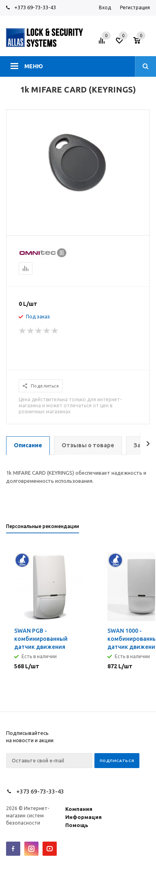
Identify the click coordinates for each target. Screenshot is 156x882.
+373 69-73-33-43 (35, 7)
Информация (83, 817)
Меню (33, 66)
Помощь (76, 825)
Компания (78, 809)
